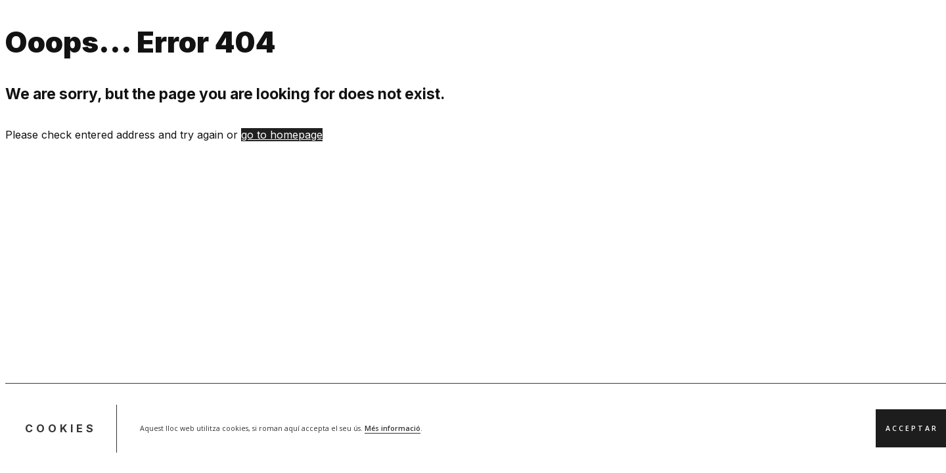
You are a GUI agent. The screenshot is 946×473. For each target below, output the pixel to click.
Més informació (392, 428)
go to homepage (282, 134)
